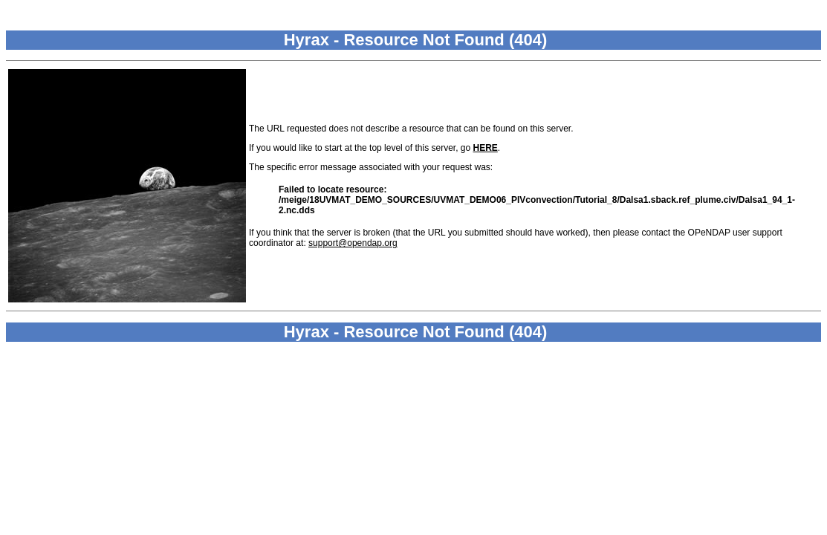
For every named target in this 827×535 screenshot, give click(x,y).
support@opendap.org (353, 243)
